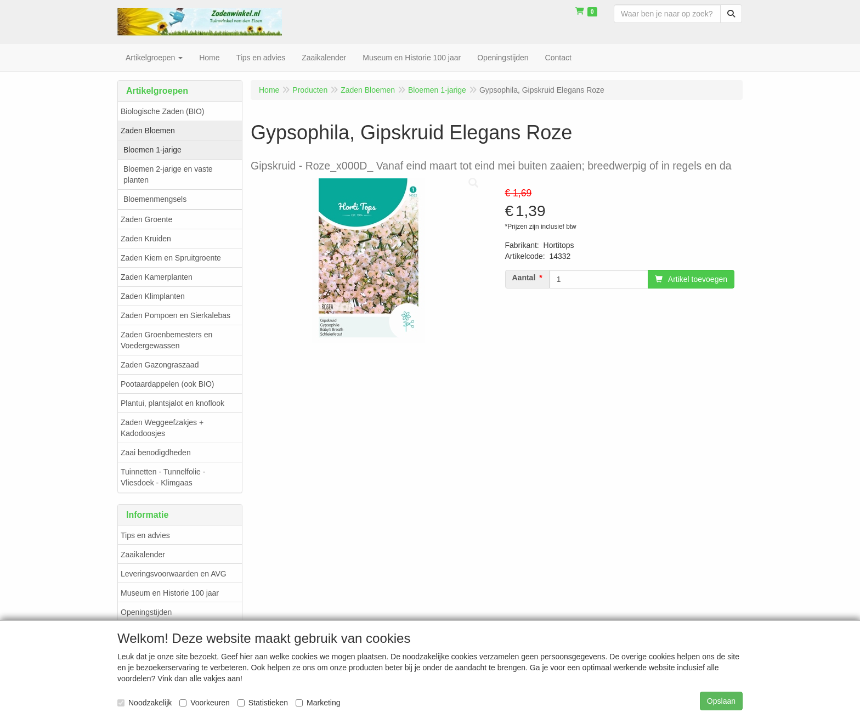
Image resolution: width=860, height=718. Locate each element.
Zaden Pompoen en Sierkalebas (175, 315)
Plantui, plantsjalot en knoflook (172, 403)
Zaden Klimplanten (153, 296)
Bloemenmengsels (154, 199)
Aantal (524, 277)
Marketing (318, 702)
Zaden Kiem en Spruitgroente (171, 257)
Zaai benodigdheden (156, 452)
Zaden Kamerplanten (157, 277)
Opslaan (721, 701)
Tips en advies (145, 535)
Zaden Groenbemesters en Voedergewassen (166, 340)
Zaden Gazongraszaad (160, 364)
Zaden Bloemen (148, 130)
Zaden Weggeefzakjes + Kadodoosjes (162, 428)
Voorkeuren (204, 702)
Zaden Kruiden (146, 238)
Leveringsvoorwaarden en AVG (174, 573)
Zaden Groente (146, 219)
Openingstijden (146, 612)
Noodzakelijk (144, 702)
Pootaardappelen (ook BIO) (167, 384)
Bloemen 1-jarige (152, 149)
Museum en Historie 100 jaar (170, 593)
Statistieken (262, 702)
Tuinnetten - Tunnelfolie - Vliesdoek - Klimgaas (163, 477)
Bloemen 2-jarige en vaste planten (168, 174)
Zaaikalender (143, 554)
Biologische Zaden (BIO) (163, 111)
